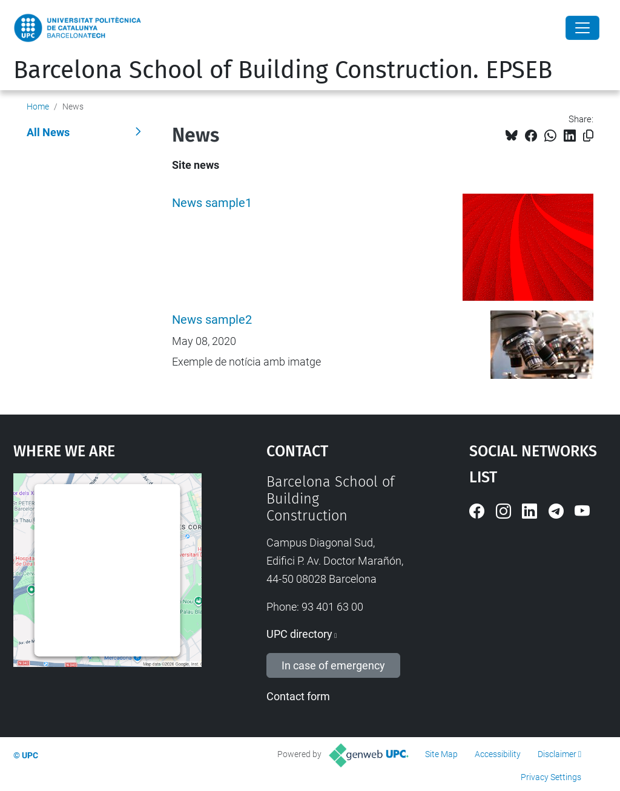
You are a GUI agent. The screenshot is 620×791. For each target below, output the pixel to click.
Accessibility (498, 754)
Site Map (441, 754)
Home (38, 106)
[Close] (582, 28)
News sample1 (212, 203)
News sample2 (212, 320)
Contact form (298, 696)
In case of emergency (333, 665)
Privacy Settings (551, 777)
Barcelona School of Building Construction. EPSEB (282, 70)
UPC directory (299, 634)
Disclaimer (557, 754)
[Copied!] (588, 136)
